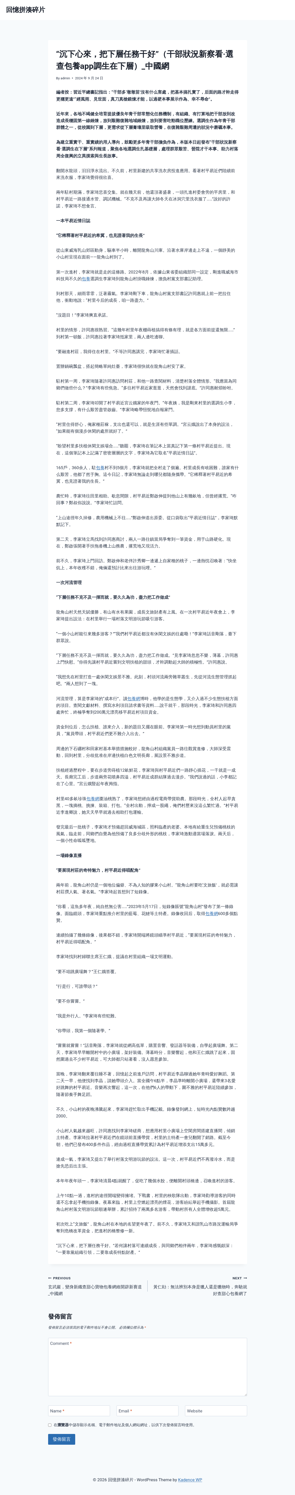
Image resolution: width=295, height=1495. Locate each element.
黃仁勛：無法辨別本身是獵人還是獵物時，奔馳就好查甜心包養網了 (199, 1285)
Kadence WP (190, 1479)
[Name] (79, 1410)
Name (57, 1410)
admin (65, 78)
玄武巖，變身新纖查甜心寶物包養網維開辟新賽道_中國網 (95, 1285)
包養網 (133, 698)
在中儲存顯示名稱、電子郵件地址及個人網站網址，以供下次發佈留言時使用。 (125, 1425)
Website (194, 1410)
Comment (61, 1343)
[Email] (148, 1410)
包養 (86, 278)
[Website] (216, 1410)
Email (125, 1410)
